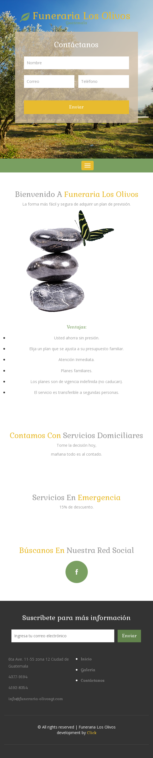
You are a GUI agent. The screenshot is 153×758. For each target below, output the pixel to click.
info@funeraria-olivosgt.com (35, 698)
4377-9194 (18, 676)
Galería (88, 669)
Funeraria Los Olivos (76, 15)
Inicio (86, 658)
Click (91, 732)
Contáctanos (93, 680)
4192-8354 (18, 687)
